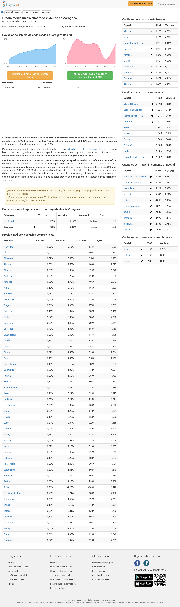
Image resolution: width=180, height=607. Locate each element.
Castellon (8, 328)
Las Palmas (10, 405)
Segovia (8, 475)
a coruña (128, 223)
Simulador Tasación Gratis (141, 4)
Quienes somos (15, 562)
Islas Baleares (11, 387)
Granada (8, 358)
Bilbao (127, 127)
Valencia (8, 516)
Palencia (8, 458)
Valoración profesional (60, 573)
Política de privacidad (17, 573)
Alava (6, 252)
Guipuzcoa (9, 370)
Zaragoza (8, 540)
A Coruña (8, 246)
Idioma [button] (12, 580)
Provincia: (7, 82)
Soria (6, 487)
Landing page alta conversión (63, 580)
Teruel (7, 505)
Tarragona (9, 499)
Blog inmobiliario (99, 566)
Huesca (7, 381)
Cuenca (7, 346)
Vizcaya (8, 528)
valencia (128, 194)
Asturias (8, 282)
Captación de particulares (61, 566)
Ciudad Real (10, 334)
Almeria (8, 270)
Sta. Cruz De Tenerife (14, 493)
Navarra (8, 446)
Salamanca (9, 469)
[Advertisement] (60, 113)
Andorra (8, 276)
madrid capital (131, 188)
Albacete (8, 258)
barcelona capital (132, 206)
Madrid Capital (131, 104)
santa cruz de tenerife (135, 176)
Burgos (7, 305)
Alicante (8, 264)
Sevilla (7, 481)
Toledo (7, 511)
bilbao (127, 200)
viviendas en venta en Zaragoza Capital (86, 149)
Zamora (8, 534)
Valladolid (9, 522)
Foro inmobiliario (99, 569)
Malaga (7, 434)
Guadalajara (10, 364)
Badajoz (8, 293)
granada (128, 217)
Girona (7, 352)
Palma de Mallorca (133, 115)
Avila (6, 287)
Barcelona (9, 299)
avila (126, 37)
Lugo (6, 422)
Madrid (7, 428)
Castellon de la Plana (134, 43)
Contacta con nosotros (18, 566)
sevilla (127, 212)
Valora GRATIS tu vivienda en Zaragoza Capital (30, 75)
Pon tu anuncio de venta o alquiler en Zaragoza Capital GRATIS (90, 75)
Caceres (8, 311)
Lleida (7, 417)
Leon (6, 411)
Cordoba (8, 340)
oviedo (127, 229)
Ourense (8, 452)
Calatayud (9, 221)
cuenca (127, 261)
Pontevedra (9, 463)
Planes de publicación (59, 584)
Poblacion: (46, 82)
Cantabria (8, 323)
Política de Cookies (16, 577)
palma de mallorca (133, 182)
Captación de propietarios (61, 569)
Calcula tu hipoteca (100, 573)
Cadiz (6, 317)
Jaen (6, 393)
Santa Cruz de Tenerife (135, 157)
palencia (128, 255)
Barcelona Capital (133, 109)
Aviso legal (13, 569)
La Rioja (8, 399)
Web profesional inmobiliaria (62, 577)
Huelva (7, 375)
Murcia (7, 440)
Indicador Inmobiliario (101, 577)
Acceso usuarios (166, 4)
